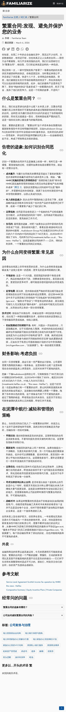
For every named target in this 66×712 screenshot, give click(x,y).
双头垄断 (7, 657)
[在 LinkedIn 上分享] (13, 48)
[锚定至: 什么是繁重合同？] (39, 98)
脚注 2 (17, 187)
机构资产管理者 (10, 651)
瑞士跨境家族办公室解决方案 (16, 639)
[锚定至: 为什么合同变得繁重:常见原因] (61, 255)
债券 (33, 651)
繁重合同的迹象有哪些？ (15, 607)
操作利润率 (20, 657)
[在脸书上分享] (4, 48)
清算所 (51, 651)
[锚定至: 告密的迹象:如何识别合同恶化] (61, 150)
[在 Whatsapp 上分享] (23, 48)
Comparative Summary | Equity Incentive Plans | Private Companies (34, 589)
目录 (6, 11)
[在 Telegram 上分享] (27, 48)
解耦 (41, 651)
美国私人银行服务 (35, 645)
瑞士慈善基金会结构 (12, 633)
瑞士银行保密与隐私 (34, 633)
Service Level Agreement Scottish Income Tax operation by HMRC (33, 582)
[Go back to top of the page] (61, 708)
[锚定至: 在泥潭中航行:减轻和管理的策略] (61, 412)
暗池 (31, 657)
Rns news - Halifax (13, 585)
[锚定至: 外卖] (12, 544)
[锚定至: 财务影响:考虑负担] (40, 353)
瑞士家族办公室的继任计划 (45, 639)
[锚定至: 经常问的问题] (30, 598)
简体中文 (60, 4)
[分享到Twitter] (9, 48)
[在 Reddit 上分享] (18, 48)
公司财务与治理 (20, 625)
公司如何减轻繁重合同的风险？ (18, 615)
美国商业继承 (53, 645)
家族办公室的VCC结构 (13, 645)
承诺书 (24, 651)
